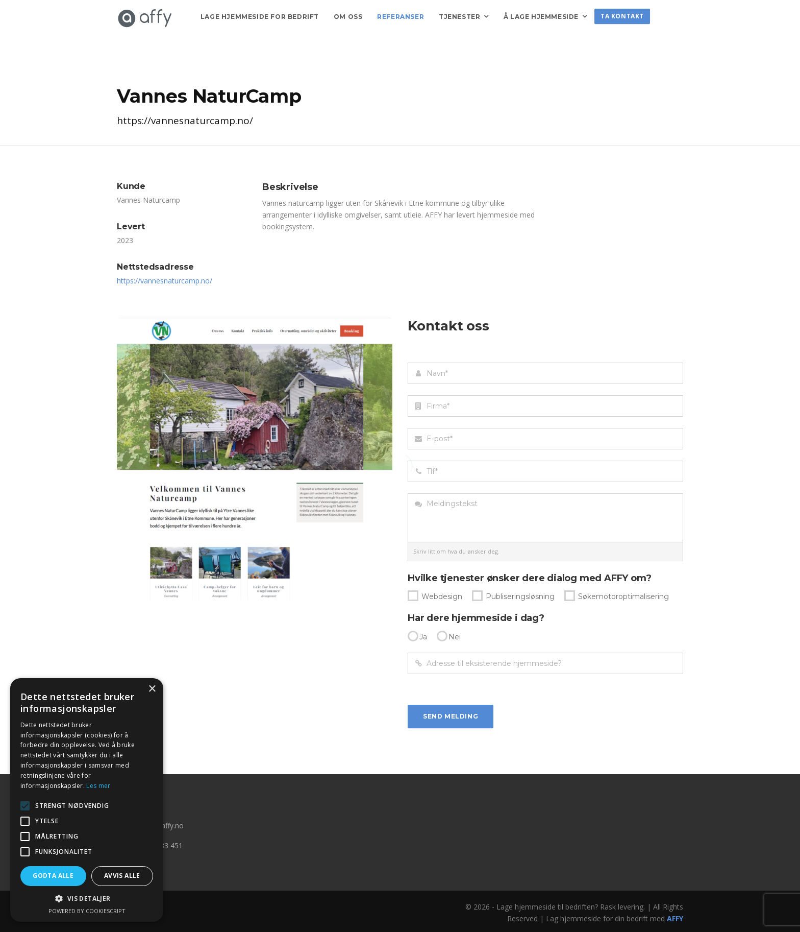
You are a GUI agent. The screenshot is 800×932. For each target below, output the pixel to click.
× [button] (152, 689)
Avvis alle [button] (122, 875)
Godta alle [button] (53, 875)
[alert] (86, 800)
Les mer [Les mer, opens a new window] (98, 785)
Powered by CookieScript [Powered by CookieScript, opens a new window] (87, 911)
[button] (86, 898)
